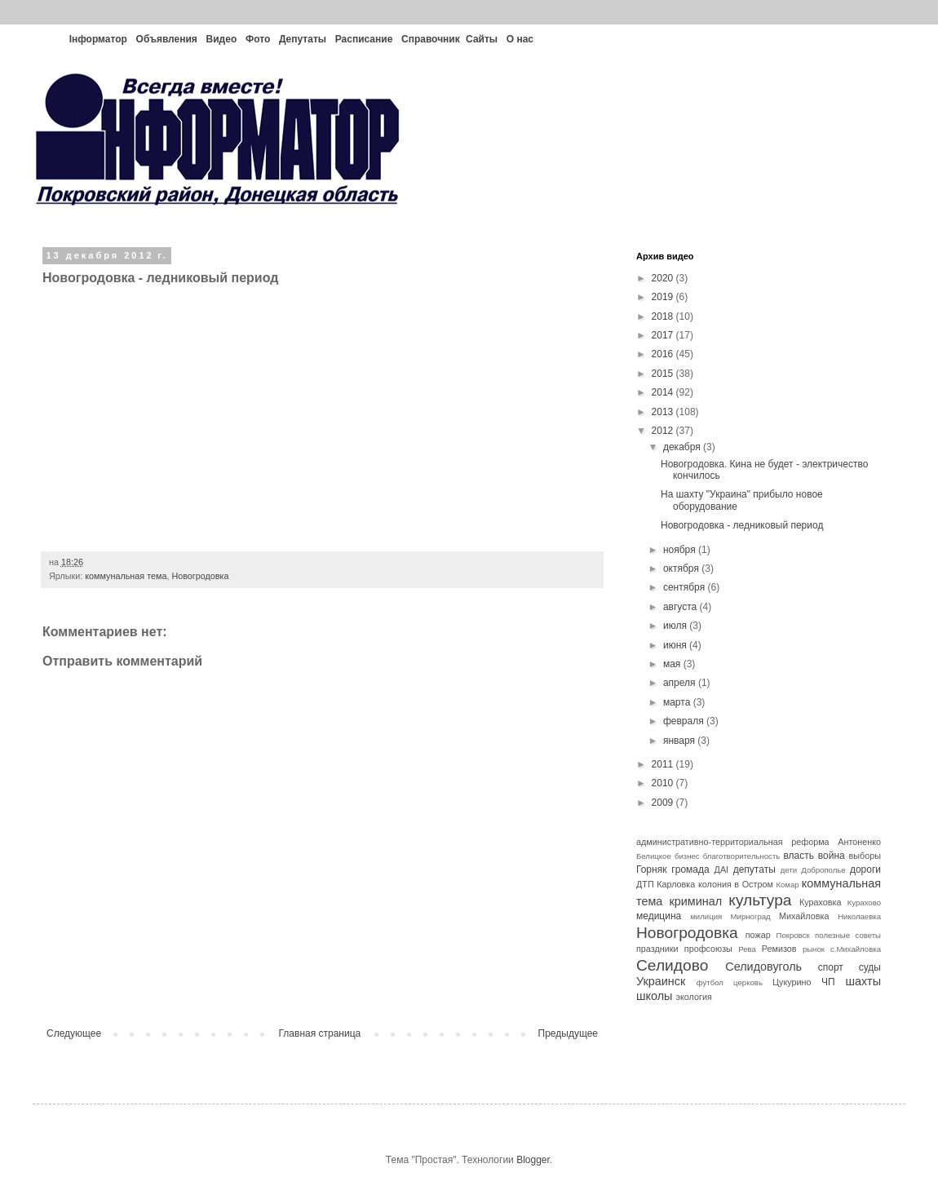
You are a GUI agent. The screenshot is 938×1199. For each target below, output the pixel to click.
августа (681, 607)
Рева (747, 949)
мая (673, 664)
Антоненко (859, 842)
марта (678, 702)
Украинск (660, 981)
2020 (664, 278)
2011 (664, 764)
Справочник (430, 39)
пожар (758, 935)
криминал (696, 901)
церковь (748, 982)
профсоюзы (708, 948)
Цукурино (792, 982)
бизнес (687, 856)
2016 (664, 354)
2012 (664, 430)
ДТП (645, 884)
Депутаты (302, 39)
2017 (664, 335)
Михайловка (804, 916)
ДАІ (722, 869)
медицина (658, 916)
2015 (664, 373)
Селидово (672, 965)
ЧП (828, 982)
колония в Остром (735, 884)
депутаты (754, 869)
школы (654, 995)
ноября (680, 549)
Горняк (651, 869)
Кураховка (820, 902)
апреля (680, 682)
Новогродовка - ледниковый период (742, 525)
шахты (863, 981)
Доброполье (823, 869)
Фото (258, 39)
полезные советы (848, 935)
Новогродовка (199, 576)
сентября (685, 587)
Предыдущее (568, 1033)
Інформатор (98, 39)
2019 (664, 297)
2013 (664, 412)
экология (693, 997)
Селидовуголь (763, 966)
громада (690, 869)
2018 (664, 316)
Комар (787, 884)
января (680, 740)
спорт (830, 967)
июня (676, 645)
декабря (683, 447)
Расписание (364, 39)
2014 (664, 392)
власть (798, 855)
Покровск (793, 935)
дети (789, 869)
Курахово (864, 902)
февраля (684, 721)
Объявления (166, 39)
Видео (221, 39)
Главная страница (320, 1033)
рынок (814, 949)
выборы (865, 856)
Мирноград (751, 916)
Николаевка (859, 916)
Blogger (533, 1160)
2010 (664, 783)
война (831, 855)
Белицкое (653, 856)
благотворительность (742, 856)
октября (682, 568)
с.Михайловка (855, 949)
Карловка (676, 884)
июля (676, 625)
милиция (706, 916)
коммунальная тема (125, 576)
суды (870, 967)
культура (759, 900)
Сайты (482, 39)
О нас (520, 39)
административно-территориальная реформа (733, 842)
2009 (664, 802)
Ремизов (779, 948)
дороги (865, 869)
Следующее (73, 1033)
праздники (657, 948)
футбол (710, 982)
